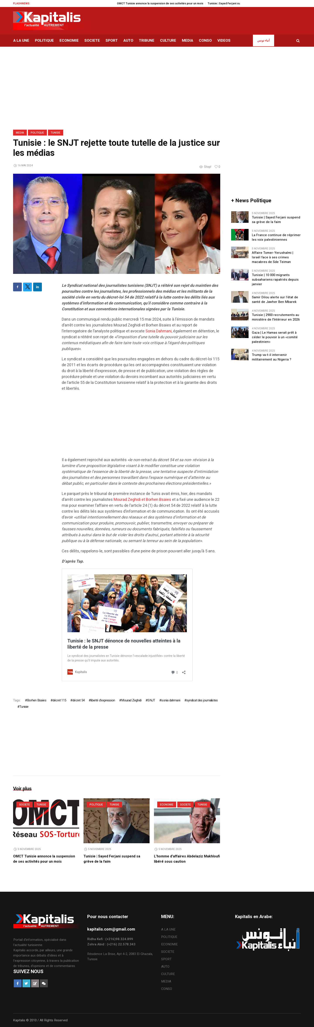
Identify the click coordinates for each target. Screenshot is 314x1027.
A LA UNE (168, 929)
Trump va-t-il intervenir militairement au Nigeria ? (271, 357)
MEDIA (20, 133)
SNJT (151, 700)
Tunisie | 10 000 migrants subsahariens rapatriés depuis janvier (275, 280)
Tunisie (55, 133)
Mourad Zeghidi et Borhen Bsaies (142, 500)
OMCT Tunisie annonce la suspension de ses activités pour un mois (173, 3)
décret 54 (78, 700)
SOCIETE (24, 805)
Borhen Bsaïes (36, 700)
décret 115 (59, 700)
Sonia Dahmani (158, 331)
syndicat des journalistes (202, 700)
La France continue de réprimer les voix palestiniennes (276, 237)
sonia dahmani (170, 700)
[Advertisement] (141, 426)
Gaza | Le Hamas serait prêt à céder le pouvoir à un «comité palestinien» (275, 337)
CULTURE (168, 974)
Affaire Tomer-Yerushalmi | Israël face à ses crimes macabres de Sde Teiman (272, 257)
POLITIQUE (37, 133)
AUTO (165, 966)
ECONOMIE (166, 805)
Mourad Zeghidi (131, 700)
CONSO (166, 988)
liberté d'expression (103, 700)
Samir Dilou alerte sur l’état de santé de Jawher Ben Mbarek (275, 299)
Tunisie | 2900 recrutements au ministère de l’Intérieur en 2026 (276, 317)
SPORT (166, 959)
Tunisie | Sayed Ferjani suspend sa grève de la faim (276, 219)
